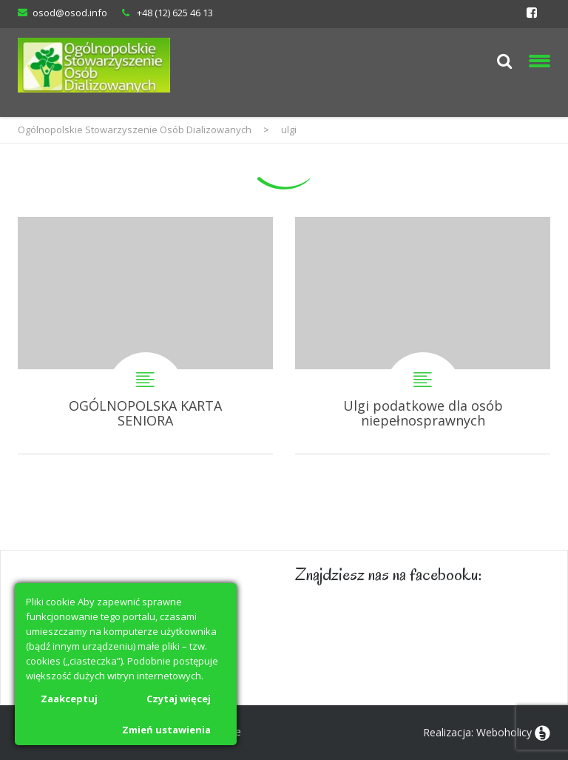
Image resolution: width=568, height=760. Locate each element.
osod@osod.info (70, 12)
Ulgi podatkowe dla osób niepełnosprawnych (422, 335)
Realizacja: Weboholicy (477, 732)
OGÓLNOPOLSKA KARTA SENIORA (145, 335)
